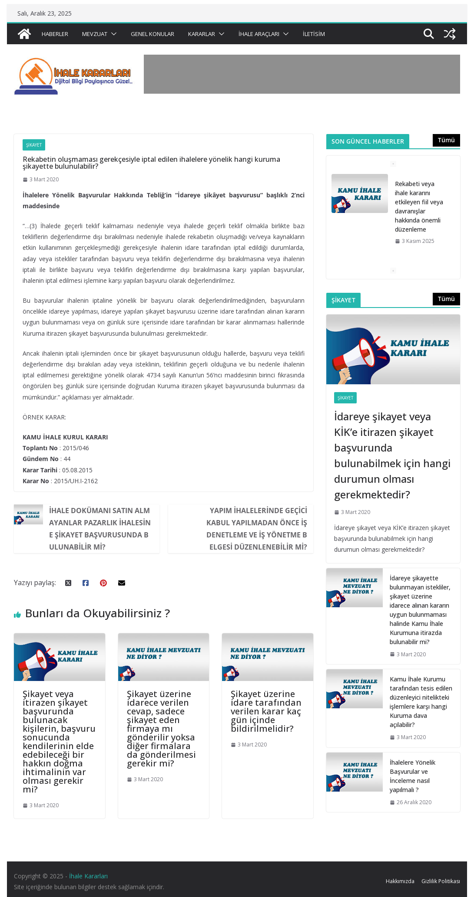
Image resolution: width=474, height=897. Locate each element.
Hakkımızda (400, 881)
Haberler (55, 34)
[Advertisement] (302, 74)
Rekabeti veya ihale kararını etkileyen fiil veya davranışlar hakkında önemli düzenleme (419, 206)
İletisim (314, 34)
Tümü (446, 140)
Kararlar (201, 34)
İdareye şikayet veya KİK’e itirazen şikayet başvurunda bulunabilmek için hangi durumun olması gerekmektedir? (392, 455)
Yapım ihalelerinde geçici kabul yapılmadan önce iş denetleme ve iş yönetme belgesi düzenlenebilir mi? (256, 529)
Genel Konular (152, 34)
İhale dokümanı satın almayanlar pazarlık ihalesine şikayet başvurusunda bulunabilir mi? (100, 529)
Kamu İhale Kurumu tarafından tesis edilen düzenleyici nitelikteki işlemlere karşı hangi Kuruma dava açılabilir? (421, 702)
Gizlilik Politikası (440, 881)
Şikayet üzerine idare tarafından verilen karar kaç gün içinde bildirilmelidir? (266, 711)
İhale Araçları (259, 34)
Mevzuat (94, 34)
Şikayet (34, 145)
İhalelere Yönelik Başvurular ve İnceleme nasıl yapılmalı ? (412, 776)
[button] (112, 33)
